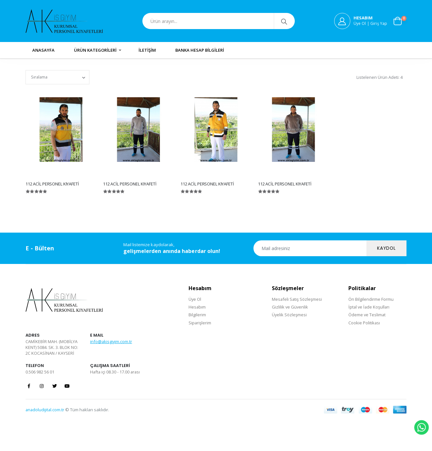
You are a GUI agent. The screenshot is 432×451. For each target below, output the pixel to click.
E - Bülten (40, 248)
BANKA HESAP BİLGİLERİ (199, 50)
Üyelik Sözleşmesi (289, 315)
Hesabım (197, 307)
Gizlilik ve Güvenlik (290, 307)
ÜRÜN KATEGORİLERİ (95, 50)
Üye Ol (195, 299)
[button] (400, 21)
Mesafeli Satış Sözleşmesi (297, 299)
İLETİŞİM (147, 50)
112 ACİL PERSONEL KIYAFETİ (52, 184)
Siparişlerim (200, 323)
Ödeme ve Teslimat (367, 315)
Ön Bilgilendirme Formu (371, 299)
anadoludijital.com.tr (45, 410)
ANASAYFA (43, 50)
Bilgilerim (197, 315)
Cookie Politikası (364, 323)
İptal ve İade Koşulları (369, 307)
